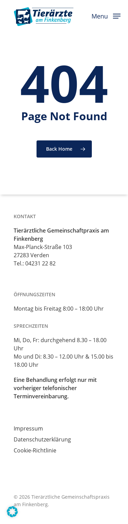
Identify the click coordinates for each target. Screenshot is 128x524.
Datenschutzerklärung (42, 439)
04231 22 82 (40, 263)
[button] (105, 15)
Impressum (28, 428)
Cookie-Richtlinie (35, 450)
